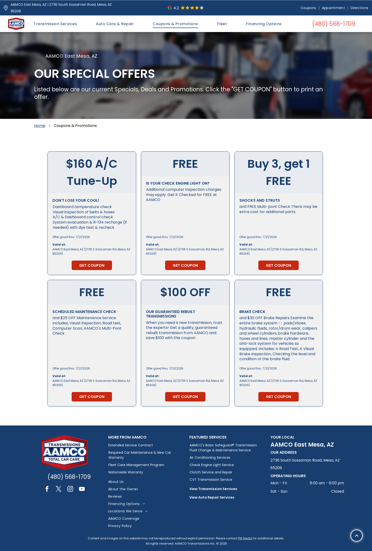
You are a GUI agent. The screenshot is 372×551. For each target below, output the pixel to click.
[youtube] (82, 489)
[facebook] (47, 489)
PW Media (245, 538)
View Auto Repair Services (211, 497)
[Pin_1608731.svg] (6, 8)
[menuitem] (309, 8)
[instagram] (70, 489)
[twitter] (58, 489)
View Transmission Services (213, 488)
